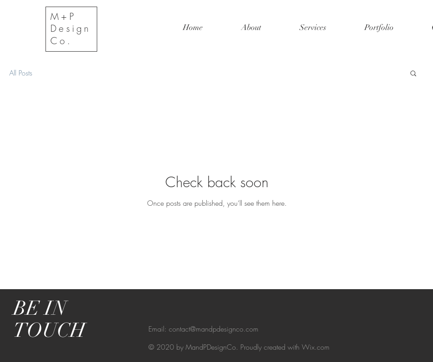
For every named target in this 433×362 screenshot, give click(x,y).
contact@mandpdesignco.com (213, 329)
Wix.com (316, 347)
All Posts (20, 73)
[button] (413, 74)
